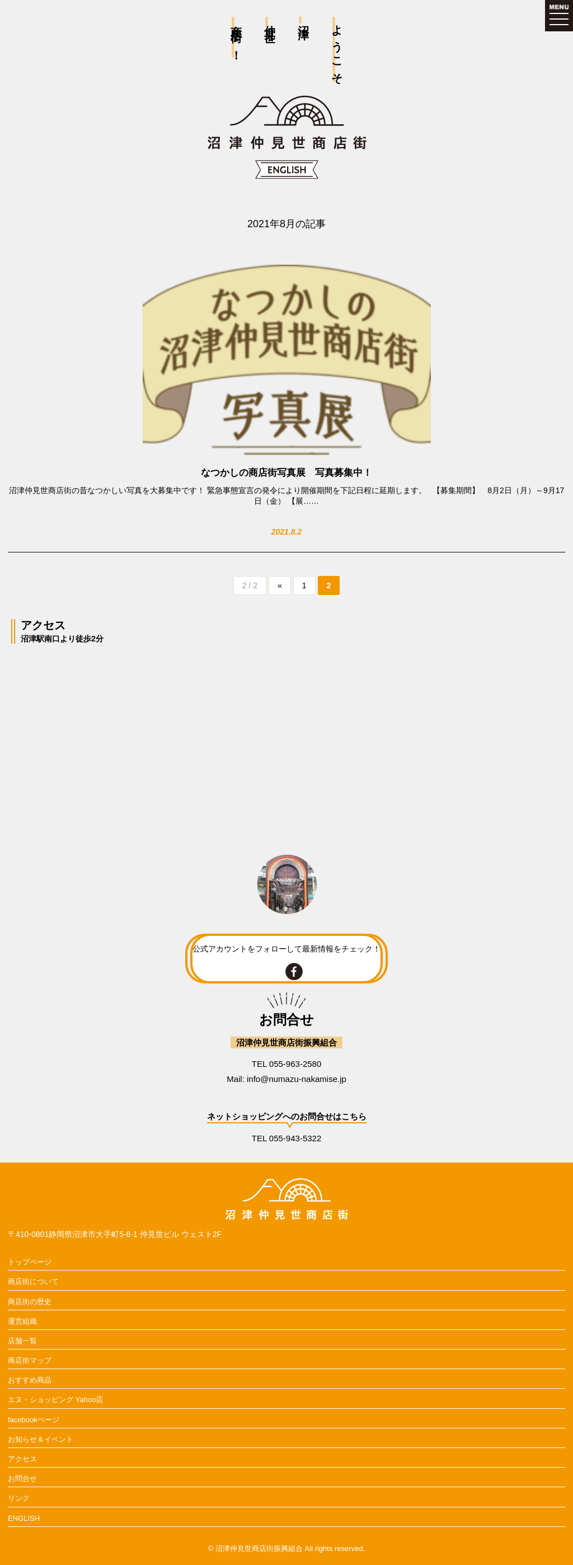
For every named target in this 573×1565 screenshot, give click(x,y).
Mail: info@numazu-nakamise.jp (286, 1079)
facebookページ (33, 1420)
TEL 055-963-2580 (287, 1064)
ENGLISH (24, 1518)
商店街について (33, 1281)
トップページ (29, 1262)
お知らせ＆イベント (40, 1439)
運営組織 (22, 1321)
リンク (19, 1498)
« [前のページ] (280, 585)
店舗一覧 (22, 1341)
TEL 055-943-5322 (287, 1138)
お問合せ (22, 1478)
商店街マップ (29, 1360)
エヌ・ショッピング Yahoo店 (55, 1399)
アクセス (22, 1459)
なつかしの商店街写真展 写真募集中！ (286, 472)
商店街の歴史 (29, 1301)
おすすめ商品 (29, 1380)
